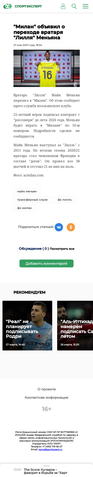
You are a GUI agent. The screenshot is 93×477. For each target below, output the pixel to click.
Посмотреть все (62, 249)
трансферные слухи (32, 200)
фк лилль (65, 200)
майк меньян (27, 191)
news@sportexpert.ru (50, 449)
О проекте (46, 389)
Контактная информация (46, 398)
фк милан (24, 208)
